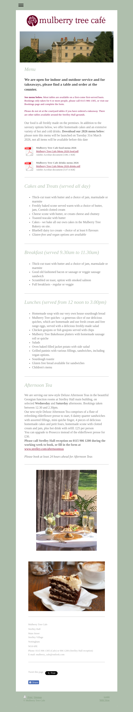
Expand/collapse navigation (66, 5)
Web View (104, 700)
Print (28, 697)
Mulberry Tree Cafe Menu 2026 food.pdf (57, 151)
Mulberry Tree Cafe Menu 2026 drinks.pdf (58, 166)
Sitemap (38, 697)
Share (33, 682)
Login (106, 697)
